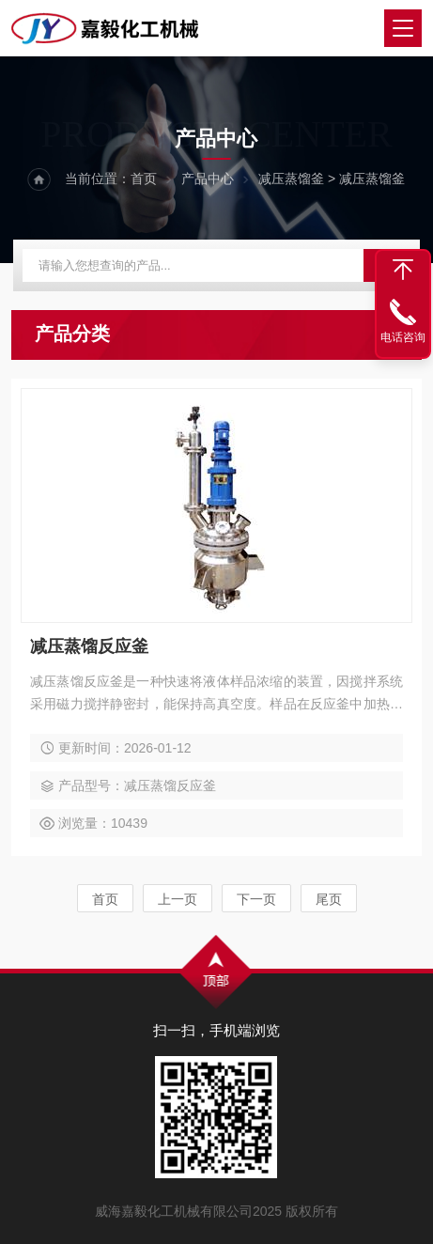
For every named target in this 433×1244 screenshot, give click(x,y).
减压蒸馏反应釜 (89, 646)
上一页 (177, 899)
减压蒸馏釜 (291, 178)
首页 (144, 178)
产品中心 (207, 178)
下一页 (256, 899)
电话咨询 (402, 337)
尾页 (329, 899)
